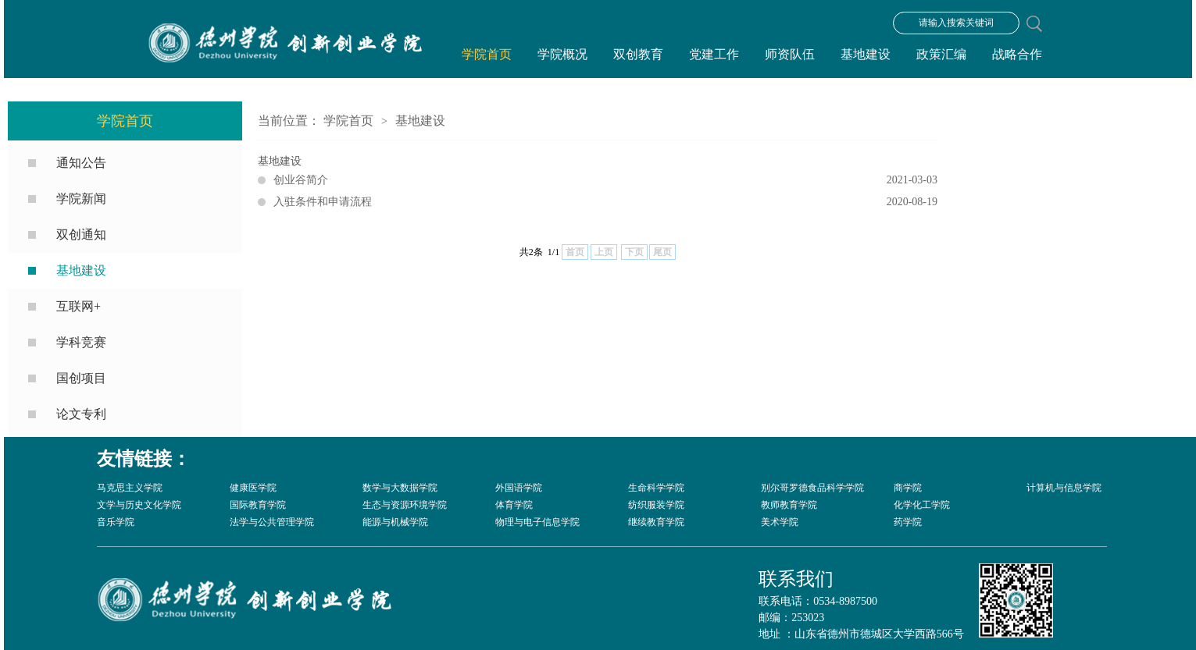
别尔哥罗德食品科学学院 (812, 487)
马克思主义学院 (129, 487)
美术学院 (779, 522)
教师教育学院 (789, 504)
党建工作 (714, 54)
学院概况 (562, 54)
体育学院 (514, 504)
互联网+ (78, 306)
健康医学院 (253, 487)
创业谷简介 (605, 180)
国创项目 (81, 378)
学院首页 (487, 54)
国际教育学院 (258, 504)
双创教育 (638, 54)
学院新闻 (81, 198)
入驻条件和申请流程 (605, 202)
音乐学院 (115, 522)
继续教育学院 (656, 522)
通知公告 (81, 162)
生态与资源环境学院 (404, 504)
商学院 (908, 487)
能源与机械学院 (395, 522)
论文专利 (81, 414)
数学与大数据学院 (399, 487)
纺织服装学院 (656, 504)
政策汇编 (941, 54)
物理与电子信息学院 (537, 522)
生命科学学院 (656, 487)
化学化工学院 (922, 504)
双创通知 (81, 234)
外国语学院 (518, 487)
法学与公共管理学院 (272, 522)
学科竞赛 (81, 342)
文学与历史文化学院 (139, 504)
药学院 (908, 522)
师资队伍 (790, 54)
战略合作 (1017, 54)
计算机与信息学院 (1063, 487)
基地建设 (866, 54)
